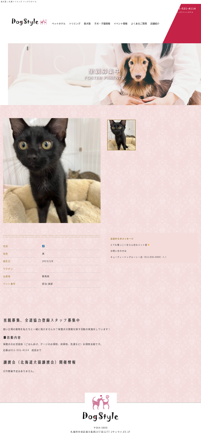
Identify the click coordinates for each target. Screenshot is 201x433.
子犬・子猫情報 (102, 23)
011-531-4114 (20, 350)
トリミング (74, 23)
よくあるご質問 (139, 23)
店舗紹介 (154, 23)
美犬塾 (87, 23)
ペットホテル (58, 23)
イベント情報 (120, 23)
